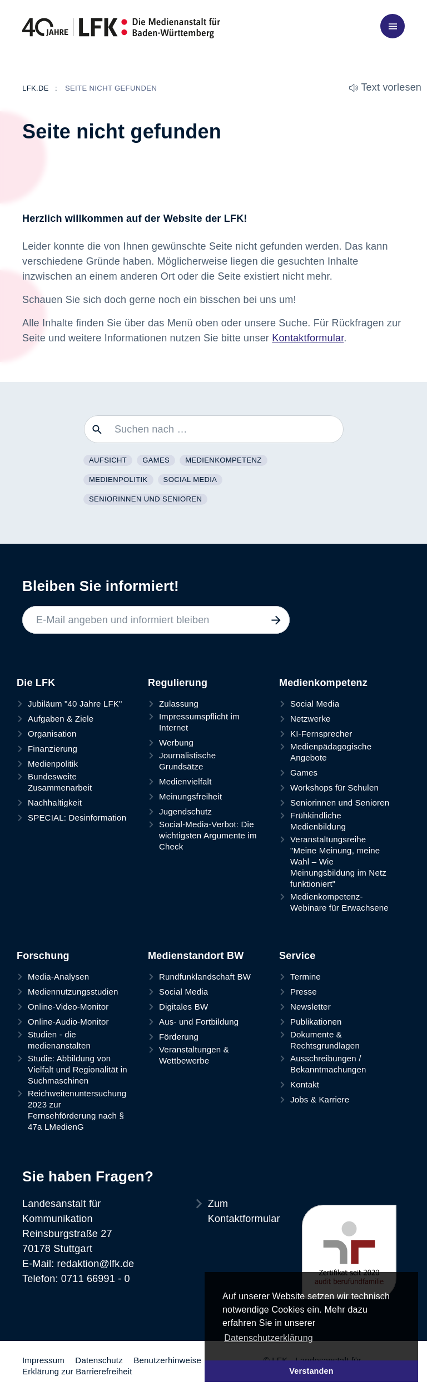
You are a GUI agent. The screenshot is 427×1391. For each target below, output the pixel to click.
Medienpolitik (118, 479)
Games (156, 460)
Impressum (43, 1360)
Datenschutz (99, 1360)
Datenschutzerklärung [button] (268, 1338)
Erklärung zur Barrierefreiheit (77, 1371)
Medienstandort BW (196, 955)
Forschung (43, 955)
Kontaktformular (308, 338)
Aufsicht (108, 460)
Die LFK (36, 682)
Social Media (190, 479)
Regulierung (177, 682)
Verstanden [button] (311, 1371)
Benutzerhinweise (167, 1360)
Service (297, 955)
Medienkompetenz (223, 460)
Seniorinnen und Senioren (145, 499)
